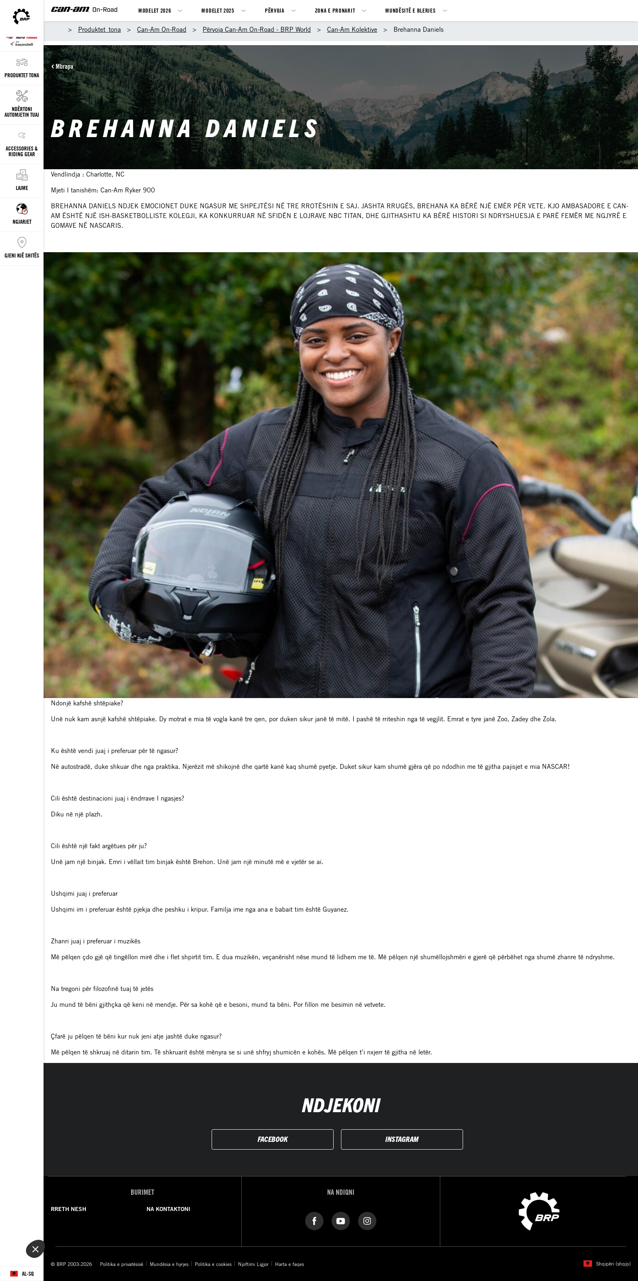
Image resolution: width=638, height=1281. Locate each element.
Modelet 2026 (154, 10)
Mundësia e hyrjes (169, 1264)
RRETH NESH (68, 1209)
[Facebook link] (314, 1220)
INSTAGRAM (401, 1139)
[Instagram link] (367, 1220)
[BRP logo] (539, 1211)
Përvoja (274, 10)
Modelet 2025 (217, 10)
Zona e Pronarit (335, 10)
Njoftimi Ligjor (253, 1264)
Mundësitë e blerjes (410, 10)
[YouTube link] (341, 1220)
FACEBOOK (273, 1139)
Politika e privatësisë (121, 1264)
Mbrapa (64, 66)
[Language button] (22, 1274)
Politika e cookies (213, 1264)
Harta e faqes (289, 1264)
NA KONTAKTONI (168, 1209)
